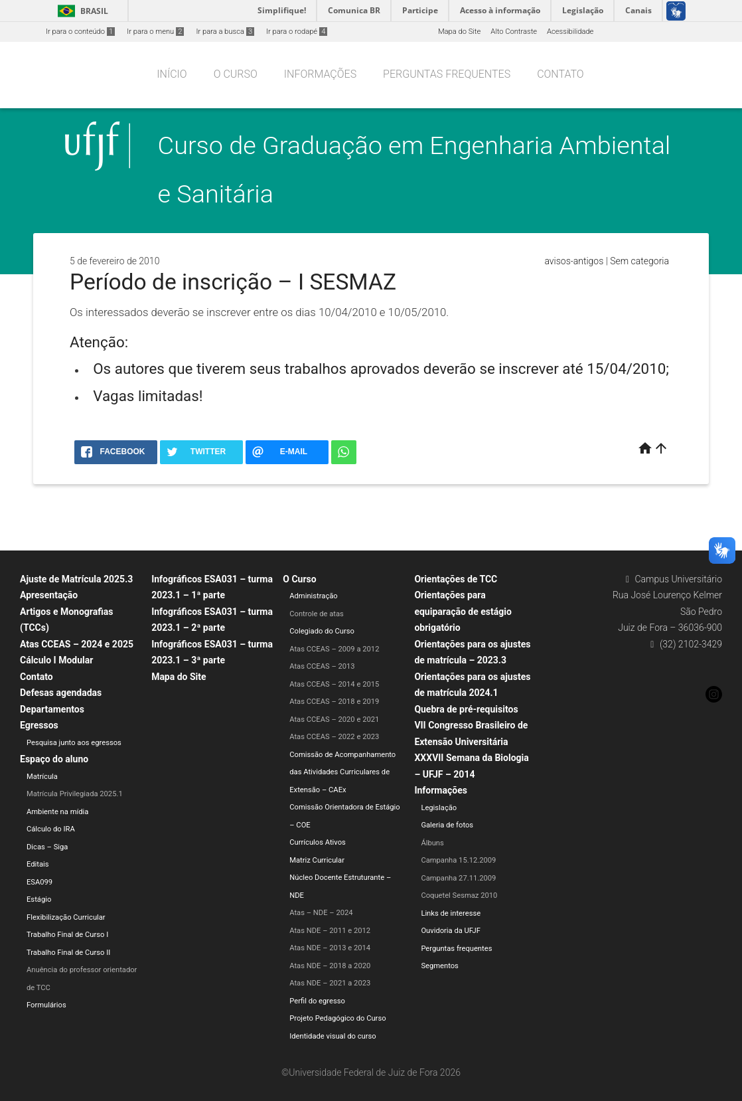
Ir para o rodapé (296, 31)
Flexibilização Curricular (66, 917)
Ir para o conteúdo (80, 31)
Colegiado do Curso (321, 631)
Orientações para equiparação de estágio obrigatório (462, 611)
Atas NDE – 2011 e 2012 (329, 930)
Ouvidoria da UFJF (451, 930)
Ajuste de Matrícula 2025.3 (76, 579)
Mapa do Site (459, 31)
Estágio (39, 899)
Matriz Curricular (316, 860)
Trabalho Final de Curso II (68, 952)
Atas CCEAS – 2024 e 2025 (76, 644)
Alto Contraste (513, 31)
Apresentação (49, 595)
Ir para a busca (225, 31)
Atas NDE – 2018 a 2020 (329, 966)
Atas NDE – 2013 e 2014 (329, 948)
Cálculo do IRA (51, 829)
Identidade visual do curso (332, 1036)
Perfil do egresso (317, 1001)
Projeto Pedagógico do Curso (337, 1018)
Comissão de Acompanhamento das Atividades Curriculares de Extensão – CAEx (342, 772)
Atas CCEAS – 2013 (321, 666)
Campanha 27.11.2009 (458, 878)
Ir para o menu (155, 31)
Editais (38, 864)
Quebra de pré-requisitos (466, 709)
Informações (320, 74)
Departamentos (52, 709)
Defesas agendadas (61, 692)
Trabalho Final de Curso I (67, 934)
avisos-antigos (573, 261)
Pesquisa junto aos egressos (74, 742)
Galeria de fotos (447, 825)
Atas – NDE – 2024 (320, 912)
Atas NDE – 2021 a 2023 (329, 983)
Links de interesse (451, 913)
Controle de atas (316, 614)
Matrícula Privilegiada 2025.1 (75, 794)
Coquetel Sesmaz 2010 (459, 895)
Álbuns (432, 843)
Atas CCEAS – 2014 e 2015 (334, 684)
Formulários (46, 1005)
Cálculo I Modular (56, 660)
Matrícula (42, 776)
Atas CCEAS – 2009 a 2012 (334, 649)
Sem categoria (639, 261)
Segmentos (439, 966)
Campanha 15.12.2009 (458, 860)
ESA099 (39, 882)
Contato (560, 74)
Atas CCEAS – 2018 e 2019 (334, 701)
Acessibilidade (570, 31)
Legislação (439, 808)
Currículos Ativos (317, 842)
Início (171, 74)
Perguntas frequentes (446, 74)
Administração (313, 596)
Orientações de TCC (455, 579)
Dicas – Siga (47, 847)
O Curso (236, 74)
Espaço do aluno (54, 759)
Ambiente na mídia (57, 811)
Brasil (80, 11)
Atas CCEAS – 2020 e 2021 (334, 719)
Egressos (39, 725)
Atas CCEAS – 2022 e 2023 (334, 736)
